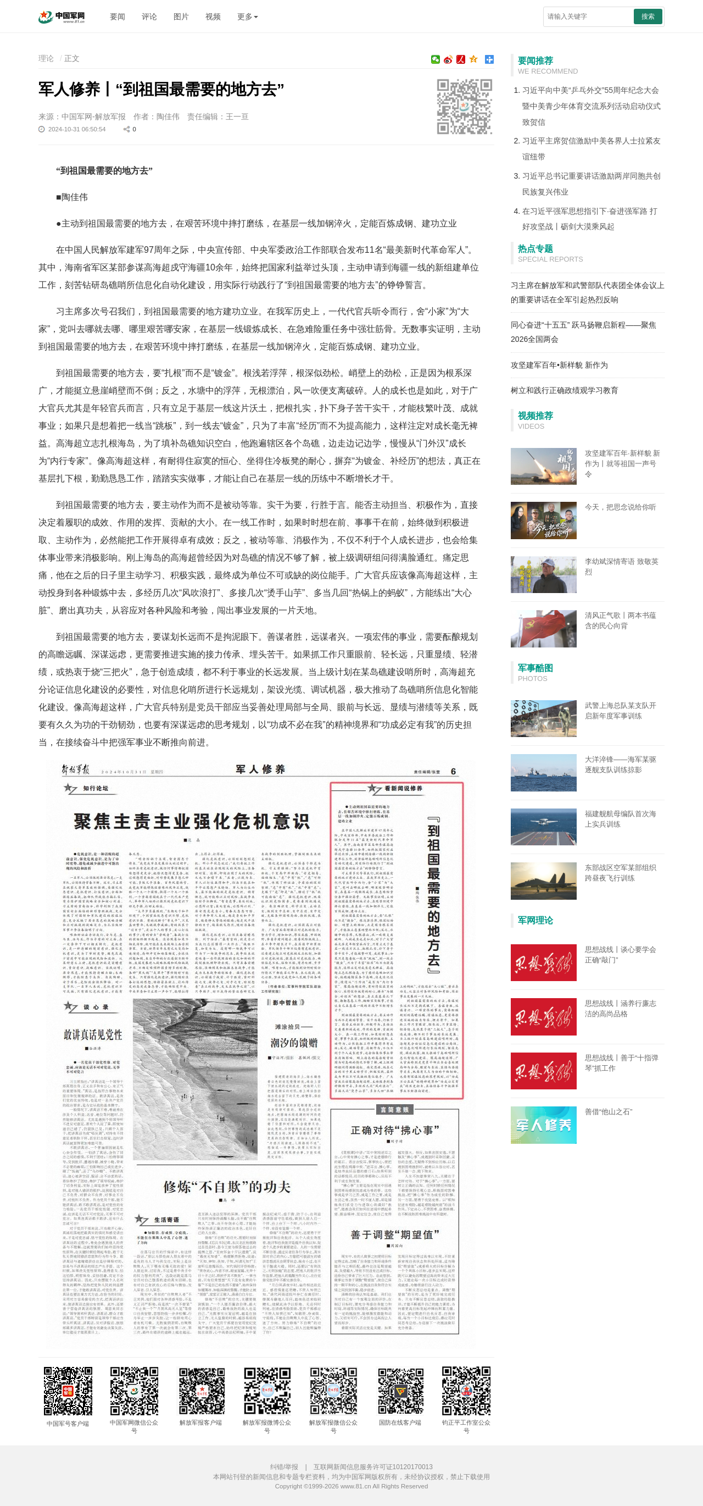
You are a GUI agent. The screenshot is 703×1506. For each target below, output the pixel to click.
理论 (46, 58)
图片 (181, 16)
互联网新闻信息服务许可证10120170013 (373, 1467)
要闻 (117, 16)
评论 (149, 16)
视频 (213, 16)
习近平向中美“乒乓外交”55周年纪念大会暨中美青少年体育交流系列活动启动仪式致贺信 (591, 106)
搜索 (648, 16)
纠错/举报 (284, 1467)
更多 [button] (247, 16)
